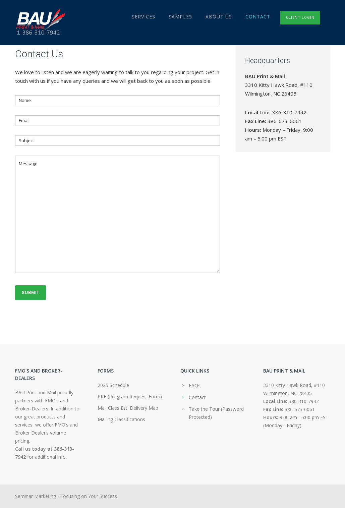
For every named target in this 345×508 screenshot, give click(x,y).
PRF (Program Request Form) (130, 396)
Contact (257, 16)
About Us (219, 16)
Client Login (300, 17)
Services (143, 16)
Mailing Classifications (121, 419)
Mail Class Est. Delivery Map (128, 408)
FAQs (194, 385)
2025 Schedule (113, 385)
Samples (180, 16)
